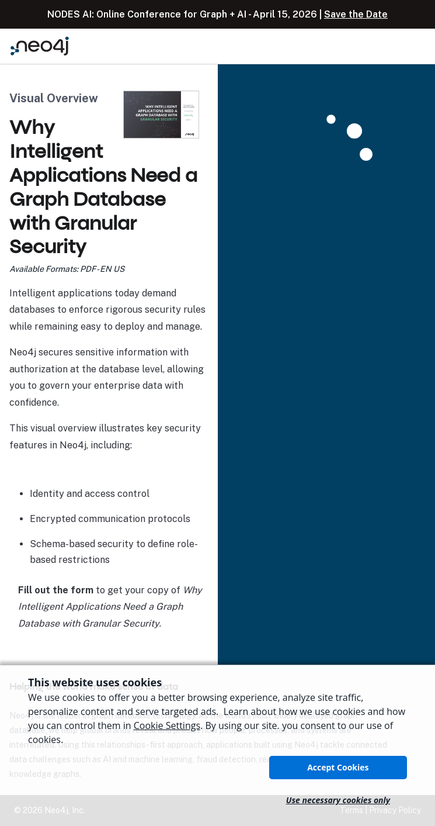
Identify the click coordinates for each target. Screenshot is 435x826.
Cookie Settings (167, 725)
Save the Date (356, 14)
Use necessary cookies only (338, 800)
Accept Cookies (337, 767)
